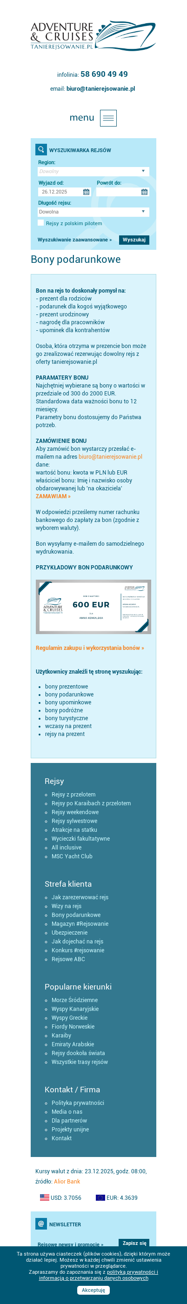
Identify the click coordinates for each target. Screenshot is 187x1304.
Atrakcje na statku (74, 830)
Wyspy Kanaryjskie (75, 1009)
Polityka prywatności (78, 1103)
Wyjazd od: (51, 183)
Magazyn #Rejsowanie (80, 924)
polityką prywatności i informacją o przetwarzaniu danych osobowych (99, 1275)
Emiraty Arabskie (73, 1044)
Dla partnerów (69, 1120)
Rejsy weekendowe (75, 812)
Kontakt (62, 1138)
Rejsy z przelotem (73, 794)
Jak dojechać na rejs (77, 941)
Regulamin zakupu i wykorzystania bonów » (90, 648)
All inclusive (66, 847)
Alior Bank (67, 1181)
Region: (46, 162)
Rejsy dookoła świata (78, 1053)
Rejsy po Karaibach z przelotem (91, 803)
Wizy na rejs (66, 906)
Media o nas (67, 1112)
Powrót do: (109, 183)
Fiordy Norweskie (73, 1026)
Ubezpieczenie (69, 933)
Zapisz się (135, 1243)
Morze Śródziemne (75, 1000)
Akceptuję (93, 1290)
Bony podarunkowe (76, 915)
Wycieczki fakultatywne (81, 839)
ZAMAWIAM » (53, 496)
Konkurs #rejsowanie (78, 950)
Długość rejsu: (54, 203)
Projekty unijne (70, 1129)
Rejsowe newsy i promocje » (71, 1244)
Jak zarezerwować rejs (80, 897)
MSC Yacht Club (72, 856)
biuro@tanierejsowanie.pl (101, 88)
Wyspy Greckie (69, 1018)
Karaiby (61, 1035)
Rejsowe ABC (68, 959)
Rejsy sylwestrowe (74, 821)
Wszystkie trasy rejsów (80, 1062)
